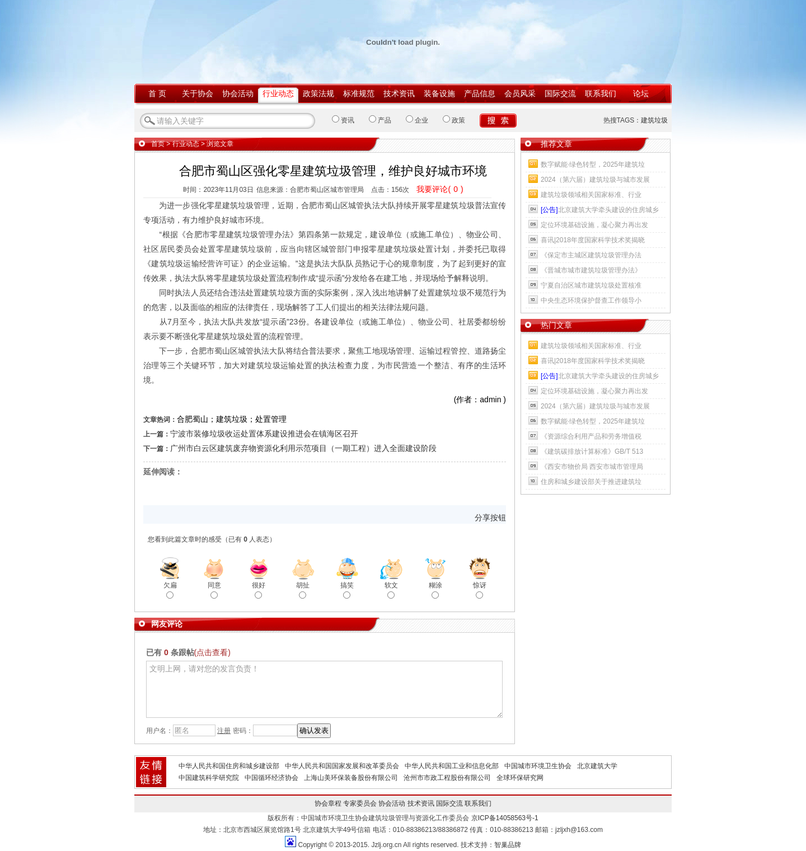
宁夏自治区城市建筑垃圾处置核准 (591, 285)
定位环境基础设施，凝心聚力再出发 (594, 225)
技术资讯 (399, 93)
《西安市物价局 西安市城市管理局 (592, 467)
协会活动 (238, 93)
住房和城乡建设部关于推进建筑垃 (591, 482)
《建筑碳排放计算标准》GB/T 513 (592, 451)
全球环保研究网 (519, 778)
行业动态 (278, 93)
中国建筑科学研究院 (209, 778)
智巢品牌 (507, 845)
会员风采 (520, 93)
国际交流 (560, 93)
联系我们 (600, 93)
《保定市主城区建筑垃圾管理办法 (591, 255)
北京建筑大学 (597, 766)
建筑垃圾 (654, 120)
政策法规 (318, 93)
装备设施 (439, 93)
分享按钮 (490, 517)
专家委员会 (360, 803)
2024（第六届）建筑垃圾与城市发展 (595, 180)
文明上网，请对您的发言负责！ (324, 689)
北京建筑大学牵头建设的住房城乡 (600, 210)
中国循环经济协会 (271, 778)
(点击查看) (212, 652)
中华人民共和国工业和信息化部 (452, 766)
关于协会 (197, 93)
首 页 (157, 93)
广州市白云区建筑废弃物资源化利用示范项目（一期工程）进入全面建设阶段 (303, 448)
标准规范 (358, 93)
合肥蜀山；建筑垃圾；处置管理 (232, 419)
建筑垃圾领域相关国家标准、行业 (591, 195)
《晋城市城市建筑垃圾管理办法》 (591, 270)
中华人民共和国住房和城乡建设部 (229, 766)
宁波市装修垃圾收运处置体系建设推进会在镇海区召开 (264, 433)
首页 (158, 144)
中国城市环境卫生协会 (537, 766)
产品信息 (479, 93)
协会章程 (328, 803)
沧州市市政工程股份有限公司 (447, 778)
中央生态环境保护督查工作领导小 (591, 300)
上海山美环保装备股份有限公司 (351, 778)
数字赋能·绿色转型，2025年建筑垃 (593, 164)
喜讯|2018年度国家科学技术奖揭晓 (593, 240)
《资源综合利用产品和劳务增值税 (591, 436)
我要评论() (439, 189)
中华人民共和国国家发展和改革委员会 (342, 766)
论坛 (641, 93)
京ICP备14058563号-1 (504, 818)
